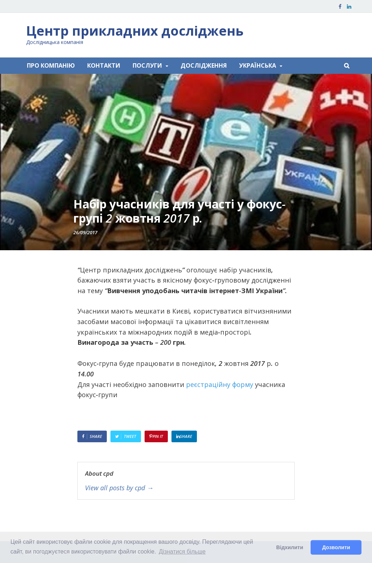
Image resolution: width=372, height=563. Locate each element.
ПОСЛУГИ (147, 65)
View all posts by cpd (119, 488)
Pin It (158, 436)
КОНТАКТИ (103, 65)
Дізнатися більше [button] (182, 551)
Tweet (130, 436)
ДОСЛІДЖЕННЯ (204, 65)
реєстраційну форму (219, 384)
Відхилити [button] (289, 547)
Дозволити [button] (336, 547)
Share (96, 436)
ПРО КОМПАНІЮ (51, 65)
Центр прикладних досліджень (134, 31)
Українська (257, 65)
